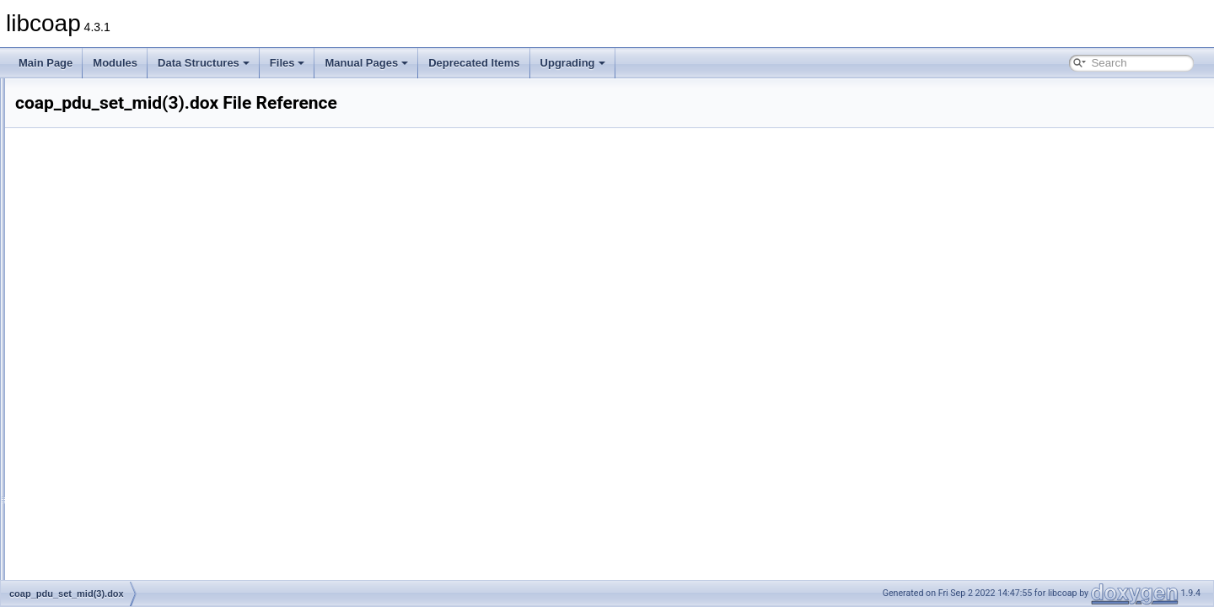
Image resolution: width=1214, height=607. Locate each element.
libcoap (31, 92)
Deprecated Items (473, 62)
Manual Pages (366, 62)
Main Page (46, 62)
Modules (115, 62)
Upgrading (572, 62)
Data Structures (204, 62)
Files (287, 62)
